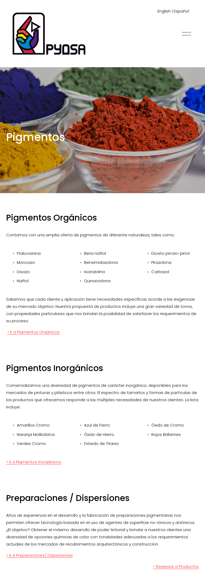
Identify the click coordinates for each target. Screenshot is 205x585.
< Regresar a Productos (176, 566)
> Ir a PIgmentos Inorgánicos (33, 462)
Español (181, 11)
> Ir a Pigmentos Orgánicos (33, 332)
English (164, 11)
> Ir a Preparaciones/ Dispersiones (39, 555)
